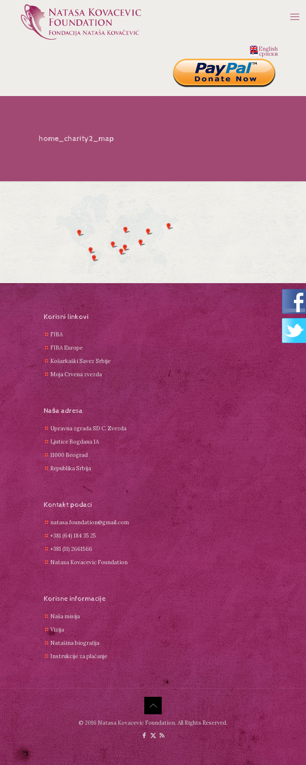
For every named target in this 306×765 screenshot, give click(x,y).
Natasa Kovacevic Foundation (89, 562)
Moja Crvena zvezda (76, 374)
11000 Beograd (69, 455)
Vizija (57, 629)
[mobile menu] (295, 17)
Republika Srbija (70, 468)
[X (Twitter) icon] (153, 735)
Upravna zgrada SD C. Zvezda (88, 428)
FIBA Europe (66, 347)
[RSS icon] (162, 735)
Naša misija (65, 616)
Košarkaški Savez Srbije (80, 361)
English (264, 48)
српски (264, 53)
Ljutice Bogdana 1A (74, 441)
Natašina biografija (74, 643)
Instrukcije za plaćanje (78, 656)
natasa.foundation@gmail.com (89, 522)
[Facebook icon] (144, 735)
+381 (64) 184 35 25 (73, 535)
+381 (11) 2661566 (71, 549)
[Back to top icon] (153, 705)
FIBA (56, 334)
